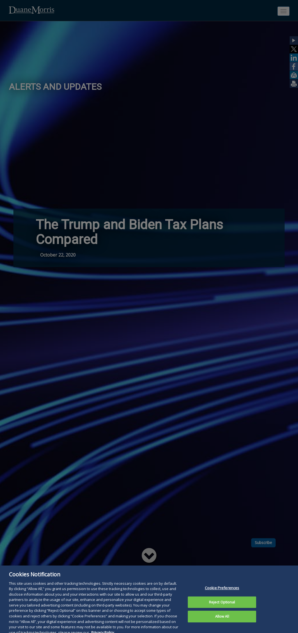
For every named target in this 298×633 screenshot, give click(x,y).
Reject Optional (222, 606)
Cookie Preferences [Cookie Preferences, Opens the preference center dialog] (222, 592)
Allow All (222, 621)
